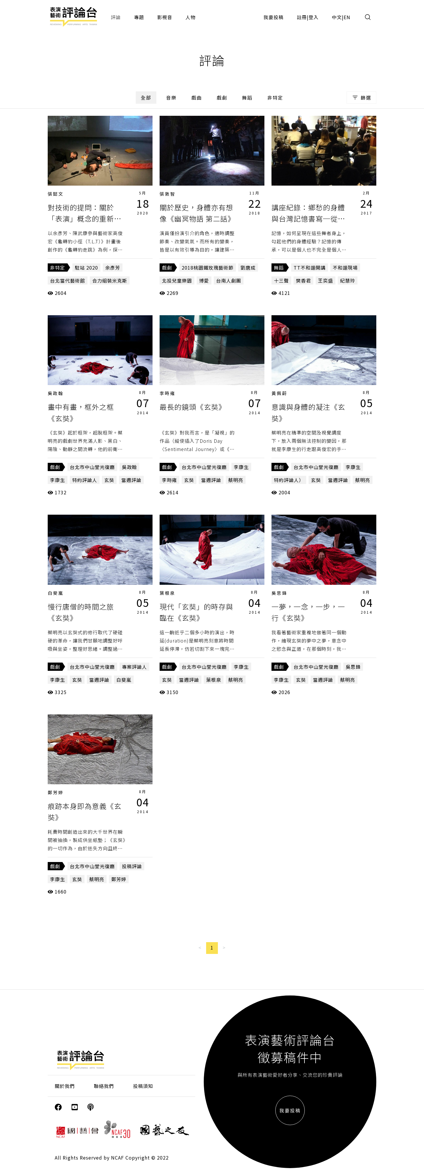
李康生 (57, 479)
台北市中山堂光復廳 (92, 466)
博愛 (204, 280)
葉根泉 (167, 593)
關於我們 (65, 1085)
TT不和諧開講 (310, 267)
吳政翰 (56, 393)
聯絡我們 (104, 1085)
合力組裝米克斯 (109, 280)
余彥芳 (112, 267)
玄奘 (109, 479)
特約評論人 (84, 479)
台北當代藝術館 (67, 280)
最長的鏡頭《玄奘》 (193, 407)
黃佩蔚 (279, 393)
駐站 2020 (86, 267)
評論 (116, 17)
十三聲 (281, 280)
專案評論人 (134, 666)
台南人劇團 (228, 280)
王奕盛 (325, 280)
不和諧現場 (345, 267)
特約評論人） (289, 479)
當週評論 (131, 479)
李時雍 (167, 393)
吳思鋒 (279, 593)
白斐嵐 (56, 593)
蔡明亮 (235, 479)
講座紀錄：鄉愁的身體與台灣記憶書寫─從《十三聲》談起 (308, 218)
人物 (191, 17)
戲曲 (196, 97)
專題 (139, 17)
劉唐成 (248, 267)
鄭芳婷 (56, 792)
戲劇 (222, 97)
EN (347, 17)
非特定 (275, 97)
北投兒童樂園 (177, 280)
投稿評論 (132, 866)
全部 (146, 97)
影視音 (164, 17)
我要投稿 (274, 17)
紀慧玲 (347, 280)
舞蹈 (247, 97)
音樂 (171, 97)
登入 (314, 17)
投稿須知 (143, 1085)
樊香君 (303, 280)
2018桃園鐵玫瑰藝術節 (207, 267)
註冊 (302, 17)
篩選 (361, 97)
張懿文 (56, 194)
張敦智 (167, 194)
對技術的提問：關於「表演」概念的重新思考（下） (84, 218)
